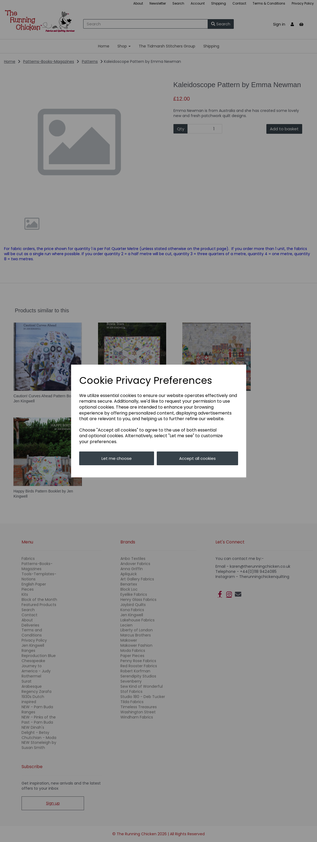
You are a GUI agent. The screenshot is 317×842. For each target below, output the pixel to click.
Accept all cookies (197, 458)
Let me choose (117, 458)
